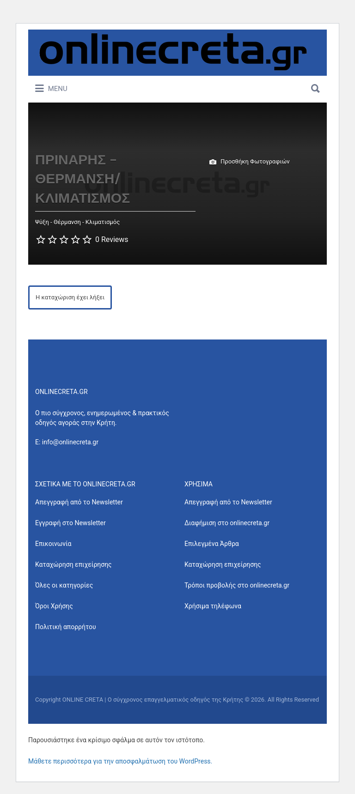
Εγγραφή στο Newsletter (70, 523)
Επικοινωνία (53, 543)
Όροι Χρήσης (54, 606)
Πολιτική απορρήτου (65, 626)
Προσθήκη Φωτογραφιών (249, 162)
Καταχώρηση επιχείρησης (73, 564)
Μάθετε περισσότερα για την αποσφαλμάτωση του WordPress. (120, 761)
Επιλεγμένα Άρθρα (211, 543)
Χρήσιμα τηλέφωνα (212, 606)
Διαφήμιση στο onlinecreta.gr (226, 523)
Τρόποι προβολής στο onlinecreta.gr (236, 585)
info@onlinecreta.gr (70, 442)
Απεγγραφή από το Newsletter (79, 502)
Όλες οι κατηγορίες (64, 585)
